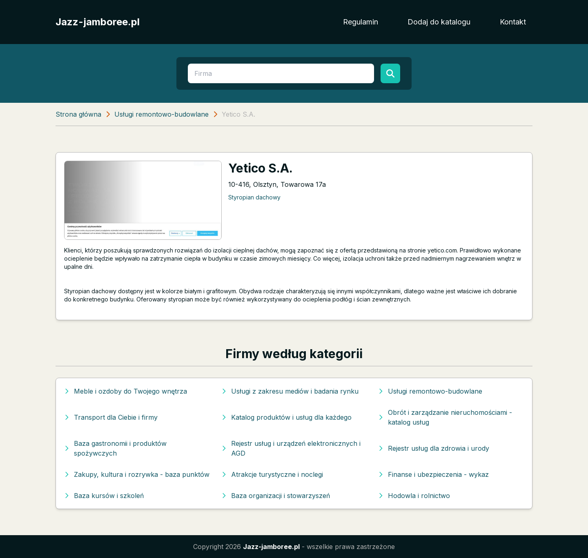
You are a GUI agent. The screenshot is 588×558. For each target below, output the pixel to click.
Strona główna (78, 114)
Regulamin (360, 22)
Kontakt (513, 22)
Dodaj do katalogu (439, 22)
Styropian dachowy (254, 197)
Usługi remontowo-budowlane (161, 114)
